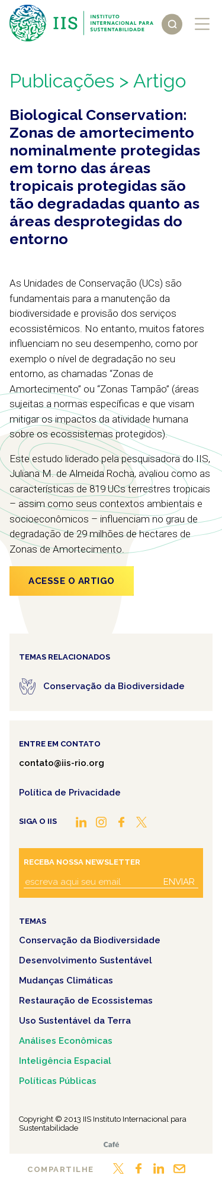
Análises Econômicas (65, 1040)
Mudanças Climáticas (66, 980)
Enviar (179, 881)
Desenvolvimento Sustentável (85, 960)
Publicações (61, 81)
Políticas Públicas (57, 1081)
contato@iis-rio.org (61, 763)
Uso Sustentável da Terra (75, 1020)
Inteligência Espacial (65, 1061)
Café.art (111, 1144)
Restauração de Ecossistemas (86, 1000)
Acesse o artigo (71, 581)
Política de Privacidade (70, 792)
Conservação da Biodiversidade (89, 940)
